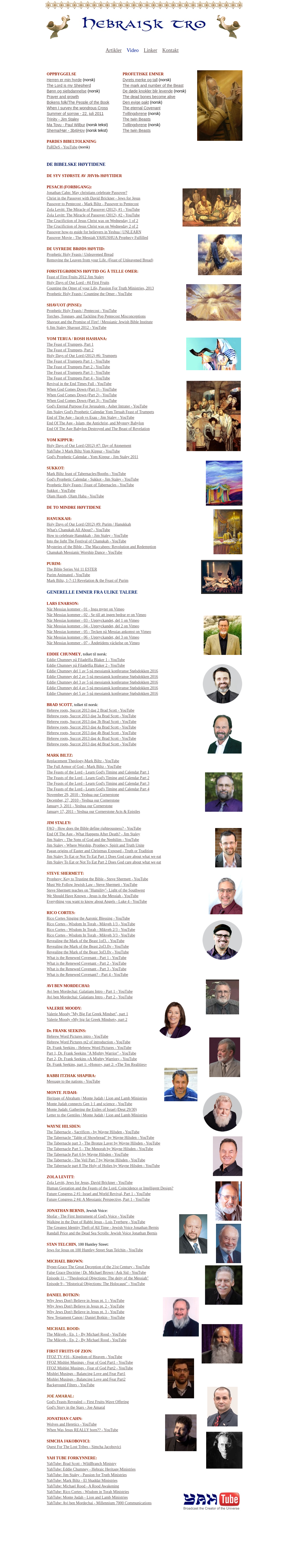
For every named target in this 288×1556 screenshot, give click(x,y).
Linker (150, 50)
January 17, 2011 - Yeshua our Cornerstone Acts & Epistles (93, 811)
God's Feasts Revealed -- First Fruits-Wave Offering (88, 1402)
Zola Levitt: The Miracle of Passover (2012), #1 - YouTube (93, 209)
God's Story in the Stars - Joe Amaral (76, 1407)
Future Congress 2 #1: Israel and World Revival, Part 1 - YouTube (98, 1194)
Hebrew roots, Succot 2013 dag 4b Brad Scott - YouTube (91, 733)
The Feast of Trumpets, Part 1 (70, 344)
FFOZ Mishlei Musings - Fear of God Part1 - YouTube (90, 1362)
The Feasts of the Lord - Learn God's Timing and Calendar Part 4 (98, 789)
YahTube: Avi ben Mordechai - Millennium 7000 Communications (99, 1503)
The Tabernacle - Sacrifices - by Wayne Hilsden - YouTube (93, 1132)
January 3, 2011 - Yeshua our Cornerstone (79, 806)
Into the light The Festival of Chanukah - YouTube (86, 541)
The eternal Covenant (142, 108)
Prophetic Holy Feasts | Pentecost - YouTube (82, 311)
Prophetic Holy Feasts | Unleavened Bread (80, 254)
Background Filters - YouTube (70, 1385)
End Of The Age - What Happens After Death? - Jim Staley (93, 834)
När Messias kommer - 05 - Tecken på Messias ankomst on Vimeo (99, 632)
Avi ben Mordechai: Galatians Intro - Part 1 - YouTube (90, 991)
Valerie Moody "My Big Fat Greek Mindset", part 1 (87, 1014)
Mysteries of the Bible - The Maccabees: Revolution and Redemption (101, 547)
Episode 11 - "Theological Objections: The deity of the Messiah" (98, 1278)
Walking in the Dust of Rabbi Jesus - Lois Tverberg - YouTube (96, 1222)
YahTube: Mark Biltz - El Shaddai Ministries (82, 1480)
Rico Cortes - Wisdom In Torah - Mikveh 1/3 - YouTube (91, 924)
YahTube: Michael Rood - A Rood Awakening (83, 1486)
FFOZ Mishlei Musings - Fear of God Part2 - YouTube (90, 1368)
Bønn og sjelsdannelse (67, 91)
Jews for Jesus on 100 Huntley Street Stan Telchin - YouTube (95, 1250)
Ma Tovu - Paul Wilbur (66, 125)
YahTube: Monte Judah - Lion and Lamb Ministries (87, 1497)
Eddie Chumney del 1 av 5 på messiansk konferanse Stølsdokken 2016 (102, 671)
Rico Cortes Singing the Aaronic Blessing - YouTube (88, 918)
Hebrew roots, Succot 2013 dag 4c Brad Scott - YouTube (91, 738)
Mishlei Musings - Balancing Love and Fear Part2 (86, 1379)
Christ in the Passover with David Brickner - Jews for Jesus (93, 198)
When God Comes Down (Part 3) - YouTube (82, 401)
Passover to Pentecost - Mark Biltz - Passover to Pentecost (93, 204)
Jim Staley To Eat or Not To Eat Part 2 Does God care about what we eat (104, 862)
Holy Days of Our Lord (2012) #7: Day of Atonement (89, 446)
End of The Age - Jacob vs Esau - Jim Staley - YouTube (90, 417)
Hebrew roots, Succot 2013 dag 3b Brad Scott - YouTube (91, 722)
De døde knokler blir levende (148, 91)
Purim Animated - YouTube (68, 575)
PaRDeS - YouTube (62, 147)
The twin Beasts (137, 119)
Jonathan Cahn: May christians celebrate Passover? (87, 193)
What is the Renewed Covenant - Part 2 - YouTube (86, 963)
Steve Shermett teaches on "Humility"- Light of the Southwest (96, 890)
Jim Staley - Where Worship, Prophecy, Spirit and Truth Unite (95, 845)
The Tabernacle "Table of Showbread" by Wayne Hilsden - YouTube (100, 1138)
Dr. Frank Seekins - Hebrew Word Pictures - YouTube (89, 1048)
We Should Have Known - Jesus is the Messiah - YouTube (92, 896)
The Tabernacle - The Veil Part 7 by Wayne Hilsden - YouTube (96, 1160)
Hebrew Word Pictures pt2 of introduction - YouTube (88, 1042)
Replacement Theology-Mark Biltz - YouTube (83, 761)
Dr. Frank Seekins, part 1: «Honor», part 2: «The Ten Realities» (97, 1064)
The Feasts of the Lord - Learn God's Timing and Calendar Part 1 (98, 772)
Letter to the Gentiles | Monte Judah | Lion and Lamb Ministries (97, 1115)
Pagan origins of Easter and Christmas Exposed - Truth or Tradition (100, 851)
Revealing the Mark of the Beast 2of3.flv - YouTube (88, 946)
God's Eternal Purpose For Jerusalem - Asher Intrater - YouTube (97, 406)
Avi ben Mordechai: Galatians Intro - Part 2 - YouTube (90, 997)
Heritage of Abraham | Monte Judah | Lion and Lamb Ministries (97, 1098)
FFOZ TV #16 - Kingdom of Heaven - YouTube (84, 1357)
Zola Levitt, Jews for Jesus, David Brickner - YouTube (90, 1182)
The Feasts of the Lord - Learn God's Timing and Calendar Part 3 (98, 783)
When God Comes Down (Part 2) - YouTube (82, 395)
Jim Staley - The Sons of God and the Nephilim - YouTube (93, 840)
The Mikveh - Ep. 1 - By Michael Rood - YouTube (86, 1334)
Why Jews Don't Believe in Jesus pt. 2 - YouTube (85, 1306)
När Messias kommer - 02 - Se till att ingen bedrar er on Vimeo (96, 615)
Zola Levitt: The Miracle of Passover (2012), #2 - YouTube (93, 215)
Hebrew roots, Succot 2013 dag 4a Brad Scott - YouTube (91, 727)
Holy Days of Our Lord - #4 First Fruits (78, 283)
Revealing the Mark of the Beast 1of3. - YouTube (85, 941)
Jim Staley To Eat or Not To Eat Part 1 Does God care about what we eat (104, 856)
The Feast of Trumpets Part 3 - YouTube (78, 372)
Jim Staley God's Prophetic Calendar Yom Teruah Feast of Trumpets (100, 412)
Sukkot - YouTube (61, 490)
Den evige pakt (136, 102)
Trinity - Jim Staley (63, 119)
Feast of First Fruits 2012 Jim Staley (75, 277)
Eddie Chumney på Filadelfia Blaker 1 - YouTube (86, 660)
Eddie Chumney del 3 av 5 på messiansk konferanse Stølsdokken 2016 (102, 682)
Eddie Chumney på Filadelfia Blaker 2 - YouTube (86, 665)
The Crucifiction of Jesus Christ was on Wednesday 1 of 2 (92, 221)
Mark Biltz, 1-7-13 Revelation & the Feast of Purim (87, 580)
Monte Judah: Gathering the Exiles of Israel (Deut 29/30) (92, 1109)
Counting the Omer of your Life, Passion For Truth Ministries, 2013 (100, 288)
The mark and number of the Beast (153, 85)
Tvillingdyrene (135, 113)
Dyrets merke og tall (140, 80)
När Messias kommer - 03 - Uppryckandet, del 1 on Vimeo (93, 620)
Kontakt (170, 50)
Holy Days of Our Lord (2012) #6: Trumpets (82, 356)
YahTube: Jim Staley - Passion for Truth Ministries (87, 1475)
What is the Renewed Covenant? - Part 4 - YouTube (87, 974)
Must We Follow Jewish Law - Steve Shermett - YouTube (92, 885)
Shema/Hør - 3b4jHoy (66, 130)
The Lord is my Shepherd (69, 85)
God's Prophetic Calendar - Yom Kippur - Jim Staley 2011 (92, 457)
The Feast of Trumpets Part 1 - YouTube (78, 361)
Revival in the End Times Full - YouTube (79, 384)
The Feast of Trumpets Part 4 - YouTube (78, 378)
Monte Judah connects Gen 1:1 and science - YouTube (89, 1104)
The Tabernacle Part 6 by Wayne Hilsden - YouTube (88, 1154)
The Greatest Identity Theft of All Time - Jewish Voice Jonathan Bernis (103, 1227)
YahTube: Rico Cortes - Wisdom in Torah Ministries (88, 1492)
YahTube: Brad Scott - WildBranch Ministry (81, 1464)
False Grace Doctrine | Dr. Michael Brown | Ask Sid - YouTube (96, 1272)
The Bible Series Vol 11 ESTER (72, 569)
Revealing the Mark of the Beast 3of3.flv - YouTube (88, 952)
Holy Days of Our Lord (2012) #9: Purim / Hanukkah (89, 524)
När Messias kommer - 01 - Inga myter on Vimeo (85, 609)
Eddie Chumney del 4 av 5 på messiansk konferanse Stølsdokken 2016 (102, 688)
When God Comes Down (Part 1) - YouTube (82, 389)
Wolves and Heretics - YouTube (72, 1424)
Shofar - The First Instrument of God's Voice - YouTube (90, 1216)
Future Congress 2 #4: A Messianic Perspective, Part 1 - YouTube (98, 1199)
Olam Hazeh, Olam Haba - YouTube (75, 496)
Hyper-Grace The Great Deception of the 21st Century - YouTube (98, 1267)
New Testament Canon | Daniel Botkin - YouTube (86, 1317)
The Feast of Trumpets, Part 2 (70, 350)
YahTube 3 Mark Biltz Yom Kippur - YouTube (83, 451)
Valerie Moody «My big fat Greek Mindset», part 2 (87, 1019)
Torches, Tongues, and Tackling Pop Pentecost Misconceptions (96, 316)
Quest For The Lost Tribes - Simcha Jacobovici (84, 1447)
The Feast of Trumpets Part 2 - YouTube (78, 367)
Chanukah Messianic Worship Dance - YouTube (84, 552)
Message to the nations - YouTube (73, 1081)
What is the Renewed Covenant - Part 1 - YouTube (86, 958)
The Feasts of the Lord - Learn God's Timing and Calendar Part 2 (98, 778)
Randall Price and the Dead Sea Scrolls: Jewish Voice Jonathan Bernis (102, 1233)
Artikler (113, 50)
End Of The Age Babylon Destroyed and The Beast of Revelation (98, 429)
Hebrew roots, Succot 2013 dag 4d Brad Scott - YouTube (91, 744)
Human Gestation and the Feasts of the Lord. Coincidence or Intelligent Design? (110, 1188)
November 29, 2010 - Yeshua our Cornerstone (83, 795)
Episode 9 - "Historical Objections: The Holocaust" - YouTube (96, 1284)
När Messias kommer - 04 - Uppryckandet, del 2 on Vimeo (93, 626)
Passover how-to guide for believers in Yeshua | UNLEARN (94, 232)
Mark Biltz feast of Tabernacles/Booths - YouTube (86, 474)
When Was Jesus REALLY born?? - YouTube (82, 1430)
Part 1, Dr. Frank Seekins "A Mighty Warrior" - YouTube (91, 1053)
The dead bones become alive (149, 96)
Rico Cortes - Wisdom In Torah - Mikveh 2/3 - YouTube (91, 930)
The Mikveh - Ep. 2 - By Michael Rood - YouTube (86, 1340)
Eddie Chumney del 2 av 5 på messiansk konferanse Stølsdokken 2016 (102, 677)
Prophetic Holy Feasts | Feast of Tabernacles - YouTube (90, 485)
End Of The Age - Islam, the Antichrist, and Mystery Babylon (95, 423)
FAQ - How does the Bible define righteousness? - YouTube (94, 828)
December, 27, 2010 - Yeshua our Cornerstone (83, 800)
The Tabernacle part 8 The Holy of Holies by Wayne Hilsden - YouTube (103, 1166)
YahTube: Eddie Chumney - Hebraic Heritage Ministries (91, 1469)
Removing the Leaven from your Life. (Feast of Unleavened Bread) (100, 260)
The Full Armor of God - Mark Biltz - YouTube (84, 767)
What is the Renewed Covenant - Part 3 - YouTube (86, 969)
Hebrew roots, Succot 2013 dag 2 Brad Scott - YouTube (90, 710)
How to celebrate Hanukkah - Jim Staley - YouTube (87, 535)
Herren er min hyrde (64, 80)
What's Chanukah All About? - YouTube (78, 530)
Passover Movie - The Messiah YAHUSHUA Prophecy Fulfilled (97, 238)
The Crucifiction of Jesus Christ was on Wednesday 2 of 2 (92, 226)
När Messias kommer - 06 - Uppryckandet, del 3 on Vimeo (93, 637)
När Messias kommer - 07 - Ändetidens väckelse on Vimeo (93, 643)
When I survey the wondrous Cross (77, 108)
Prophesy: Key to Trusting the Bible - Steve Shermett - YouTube (97, 879)
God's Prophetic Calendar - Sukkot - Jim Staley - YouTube (93, 479)
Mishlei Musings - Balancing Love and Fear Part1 (86, 1374)
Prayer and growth (63, 96)
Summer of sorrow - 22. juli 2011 (75, 113)
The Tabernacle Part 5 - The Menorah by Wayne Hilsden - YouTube (100, 1149)
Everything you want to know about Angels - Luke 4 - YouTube (97, 901)
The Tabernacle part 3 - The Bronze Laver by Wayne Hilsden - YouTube (103, 1143)
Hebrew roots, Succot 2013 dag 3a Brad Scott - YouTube (91, 716)
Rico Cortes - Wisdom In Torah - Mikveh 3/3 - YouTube (91, 935)
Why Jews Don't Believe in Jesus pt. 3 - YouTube (85, 1312)
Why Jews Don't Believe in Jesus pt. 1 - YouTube (85, 1301)
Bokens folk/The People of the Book (78, 102)
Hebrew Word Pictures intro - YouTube (77, 1036)
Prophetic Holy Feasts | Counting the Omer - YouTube (89, 294)
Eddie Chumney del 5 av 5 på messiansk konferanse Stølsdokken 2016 (102, 693)
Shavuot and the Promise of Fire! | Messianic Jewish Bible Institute (100, 322)
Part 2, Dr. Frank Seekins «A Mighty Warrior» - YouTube (92, 1059)
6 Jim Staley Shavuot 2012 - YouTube (76, 327)
